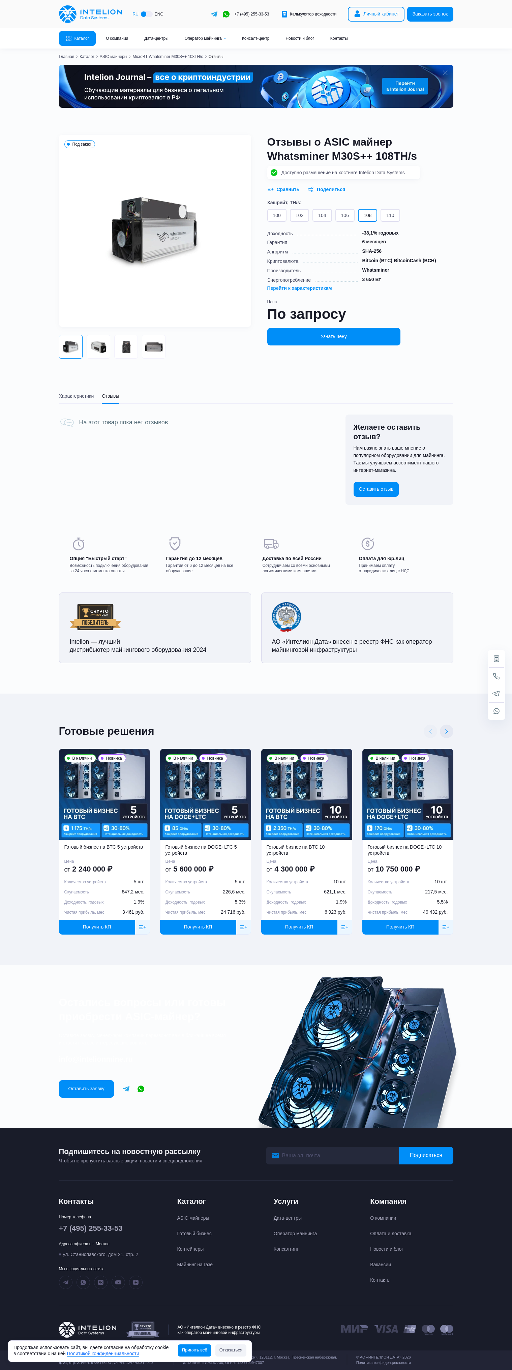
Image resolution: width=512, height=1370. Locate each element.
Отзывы (110, 396)
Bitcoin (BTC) (377, 260)
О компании (117, 38)
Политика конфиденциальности (383, 1363)
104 (322, 215)
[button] (71, 347)
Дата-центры (156, 38)
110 (390, 215)
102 (299, 215)
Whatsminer (375, 270)
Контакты (339, 38)
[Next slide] (446, 731)
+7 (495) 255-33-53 (251, 14)
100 (277, 215)
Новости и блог (299, 38)
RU (136, 14)
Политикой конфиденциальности (103, 1353)
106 (345, 215)
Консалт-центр (256, 38)
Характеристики (76, 396)
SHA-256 (372, 251)
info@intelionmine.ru (96, 1059)
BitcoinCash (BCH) (415, 260)
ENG (159, 14)
